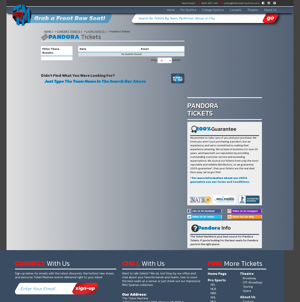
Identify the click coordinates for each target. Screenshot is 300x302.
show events (166, 60)
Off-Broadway (252, 282)
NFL (213, 284)
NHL (213, 297)
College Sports (213, 9)
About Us (270, 9)
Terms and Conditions (233, 182)
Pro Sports (188, 9)
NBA (213, 293)
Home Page (217, 273)
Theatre (252, 9)
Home (171, 9)
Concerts (236, 9)
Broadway (249, 278)
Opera (247, 290)
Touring (248, 286)
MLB (213, 288)
